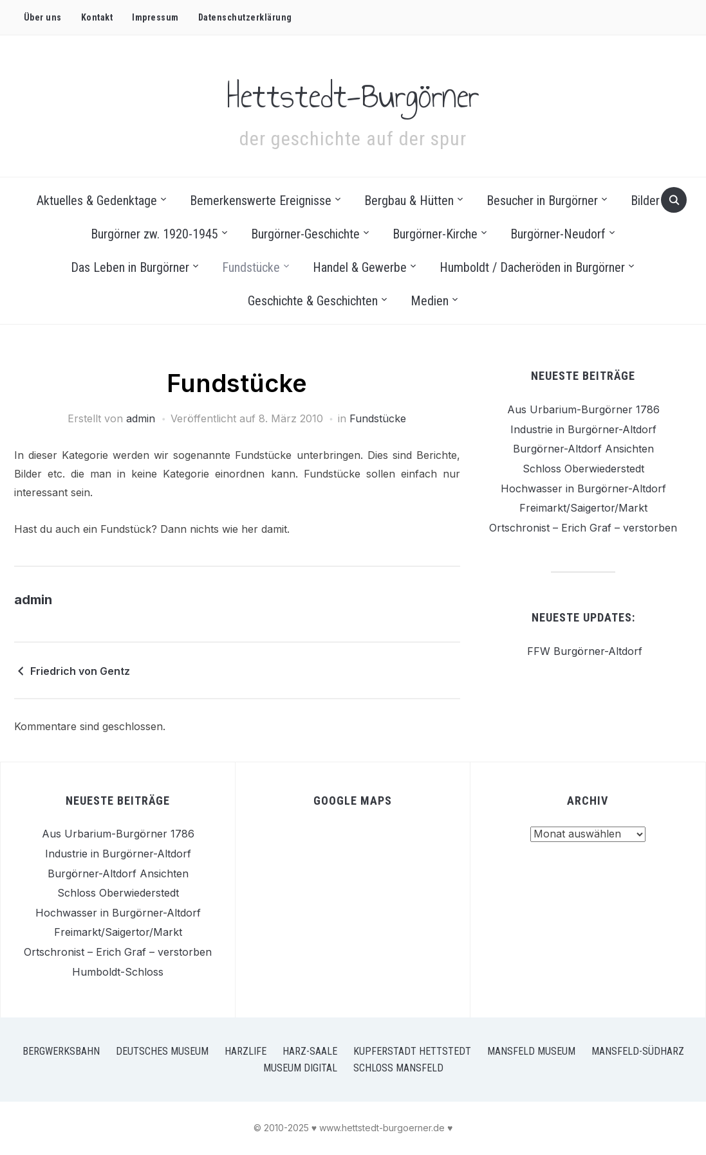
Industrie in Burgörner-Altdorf (583, 429)
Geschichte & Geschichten (313, 301)
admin (140, 418)
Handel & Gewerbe (360, 267)
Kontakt (97, 17)
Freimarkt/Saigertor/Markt (583, 507)
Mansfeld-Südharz (637, 1051)
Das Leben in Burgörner (130, 267)
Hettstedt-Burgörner (353, 90)
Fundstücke (251, 267)
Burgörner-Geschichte (305, 234)
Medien (430, 301)
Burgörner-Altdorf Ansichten (583, 448)
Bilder (645, 200)
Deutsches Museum (162, 1051)
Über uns (43, 17)
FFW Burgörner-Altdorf (583, 651)
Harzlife (245, 1051)
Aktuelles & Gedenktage (97, 200)
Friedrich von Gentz (80, 671)
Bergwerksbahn (61, 1051)
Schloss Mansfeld (398, 1068)
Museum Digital (300, 1068)
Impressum (155, 17)
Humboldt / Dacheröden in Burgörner (532, 267)
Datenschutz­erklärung (245, 17)
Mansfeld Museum (531, 1051)
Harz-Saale (310, 1051)
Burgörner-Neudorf (558, 234)
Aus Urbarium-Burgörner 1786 (583, 409)
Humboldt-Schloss (117, 971)
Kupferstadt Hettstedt (412, 1051)
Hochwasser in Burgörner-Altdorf (583, 488)
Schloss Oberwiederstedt (583, 468)
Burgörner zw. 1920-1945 (154, 234)
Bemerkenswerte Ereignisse (260, 200)
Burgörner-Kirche (435, 234)
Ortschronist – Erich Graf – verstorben (583, 527)
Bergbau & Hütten (409, 200)
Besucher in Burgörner (542, 200)
